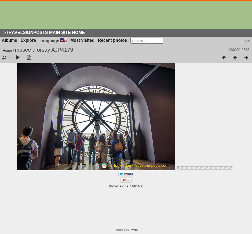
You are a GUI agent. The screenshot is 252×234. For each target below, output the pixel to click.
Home (7, 50)
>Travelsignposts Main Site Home (44, 32)
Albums (9, 40)
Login (246, 41)
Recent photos (112, 40)
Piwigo (134, 229)
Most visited (82, 40)
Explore (28, 40)
